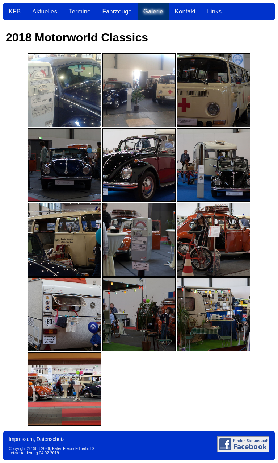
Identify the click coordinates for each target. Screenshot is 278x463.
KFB (15, 11)
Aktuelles (44, 11)
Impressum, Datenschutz (37, 439)
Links (214, 11)
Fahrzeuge (117, 11)
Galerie (153, 11)
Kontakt (185, 11)
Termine (79, 11)
